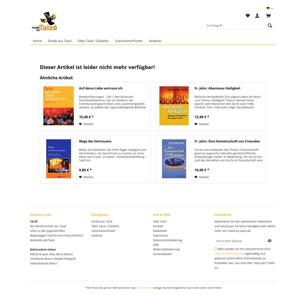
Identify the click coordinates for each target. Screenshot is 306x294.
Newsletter (160, 231)
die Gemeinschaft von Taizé (48, 226)
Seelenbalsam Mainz (43, 263)
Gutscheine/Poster (104, 231)
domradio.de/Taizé (42, 240)
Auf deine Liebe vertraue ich (101, 88)
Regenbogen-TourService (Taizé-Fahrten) (56, 235)
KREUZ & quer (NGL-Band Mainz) (51, 254)
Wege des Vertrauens (95, 141)
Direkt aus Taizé (102, 221)
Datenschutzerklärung (167, 240)
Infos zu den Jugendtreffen (47, 231)
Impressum (160, 235)
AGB (155, 244)
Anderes (97, 235)
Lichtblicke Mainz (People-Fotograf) (53, 258)
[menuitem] (239, 27)
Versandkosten (162, 254)
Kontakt (158, 226)
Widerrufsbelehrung (166, 249)
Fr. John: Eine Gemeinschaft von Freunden (227, 141)
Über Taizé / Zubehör (105, 226)
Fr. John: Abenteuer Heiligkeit (217, 88)
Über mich (160, 221)
